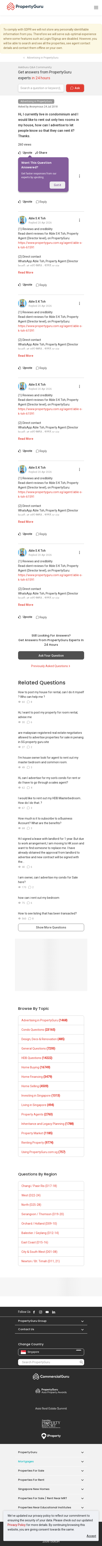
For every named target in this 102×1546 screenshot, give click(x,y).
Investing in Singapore (40, 1095)
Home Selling (34, 1086)
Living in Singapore (37, 1105)
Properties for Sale (31, 1471)
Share (41, 152)
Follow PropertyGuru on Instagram (40, 1312)
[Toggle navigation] (96, 7)
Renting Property (37, 1142)
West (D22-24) (31, 1195)
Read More (25, 272)
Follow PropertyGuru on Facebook (34, 1312)
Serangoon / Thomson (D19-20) (42, 1214)
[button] (80, 1321)
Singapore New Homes (33, 1489)
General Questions (38, 1048)
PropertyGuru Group (32, 1321)
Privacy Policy (17, 1525)
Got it (57, 185)
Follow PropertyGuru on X (59, 1312)
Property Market (37, 1133)
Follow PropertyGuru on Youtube (47, 1312)
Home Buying (35, 1067)
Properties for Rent (31, 1480)
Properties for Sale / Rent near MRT (42, 1498)
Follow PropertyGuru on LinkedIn (53, 1312)
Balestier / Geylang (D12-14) (40, 1233)
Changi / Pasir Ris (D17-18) (39, 1186)
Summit (51, 1408)
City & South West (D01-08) (39, 1251)
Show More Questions (51, 927)
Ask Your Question (51, 655)
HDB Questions (36, 1058)
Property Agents (37, 1114)
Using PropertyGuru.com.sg (43, 1152)
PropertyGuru (27, 1452)
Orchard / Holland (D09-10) (39, 1223)
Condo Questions (38, 1029)
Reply (41, 201)
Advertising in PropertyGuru (36, 101)
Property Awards (51, 1391)
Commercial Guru (51, 1376)
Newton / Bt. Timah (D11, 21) (40, 1261)
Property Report (51, 1424)
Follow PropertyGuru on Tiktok (64, 1312)
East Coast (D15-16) (34, 1242)
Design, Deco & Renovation (43, 1039)
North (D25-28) (31, 1204)
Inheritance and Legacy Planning (47, 1123)
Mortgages (26, 1461)
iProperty (51, 1436)
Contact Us (26, 1329)
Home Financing (36, 1076)
